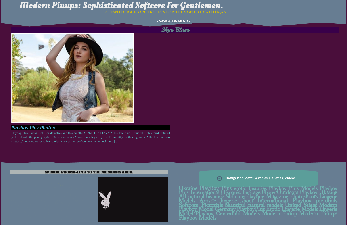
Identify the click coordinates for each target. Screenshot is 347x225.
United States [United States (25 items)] (301, 205)
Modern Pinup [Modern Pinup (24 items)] (279, 214)
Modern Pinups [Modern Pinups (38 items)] (318, 214)
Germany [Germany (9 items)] (225, 209)
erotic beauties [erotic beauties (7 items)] (250, 188)
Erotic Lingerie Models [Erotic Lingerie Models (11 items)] (292, 209)
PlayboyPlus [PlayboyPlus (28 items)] (251, 209)
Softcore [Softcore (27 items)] (235, 197)
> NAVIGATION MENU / (173, 21)
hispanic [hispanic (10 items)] (215, 196)
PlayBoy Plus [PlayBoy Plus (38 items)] (215, 188)
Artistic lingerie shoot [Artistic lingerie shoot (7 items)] (226, 201)
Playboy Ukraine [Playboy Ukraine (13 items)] (318, 192)
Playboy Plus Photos (33, 128)
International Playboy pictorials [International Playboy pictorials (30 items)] (297, 201)
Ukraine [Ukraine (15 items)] (188, 188)
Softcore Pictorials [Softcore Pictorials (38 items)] (201, 205)
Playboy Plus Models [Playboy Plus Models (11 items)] (293, 188)
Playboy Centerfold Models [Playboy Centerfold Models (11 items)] (228, 213)
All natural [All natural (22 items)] (191, 197)
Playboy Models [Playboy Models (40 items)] (197, 218)
